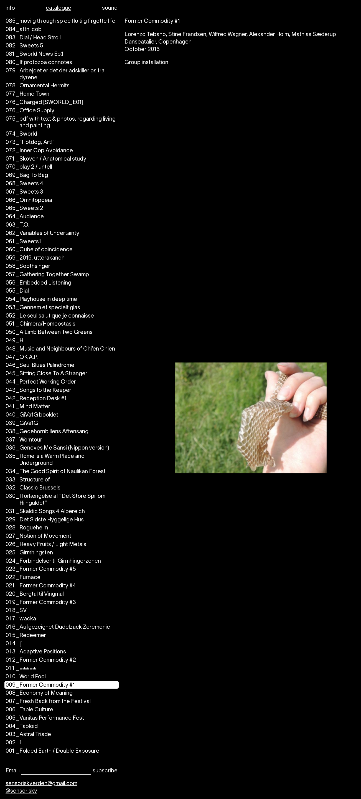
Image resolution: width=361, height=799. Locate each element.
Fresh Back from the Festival (48, 701)
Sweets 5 (24, 46)
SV (16, 610)
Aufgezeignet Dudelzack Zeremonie (58, 627)
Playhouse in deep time (41, 299)
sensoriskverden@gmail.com (41, 783)
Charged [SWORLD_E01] (44, 102)
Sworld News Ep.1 (34, 54)
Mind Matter (28, 407)
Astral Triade (28, 734)
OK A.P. (22, 357)
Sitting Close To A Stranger (46, 374)
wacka (21, 619)
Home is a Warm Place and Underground (45, 460)
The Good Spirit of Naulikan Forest (56, 471)
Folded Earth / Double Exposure (52, 751)
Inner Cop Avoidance (39, 151)
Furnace (23, 577)
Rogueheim (27, 528)
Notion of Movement (38, 536)
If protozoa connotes (39, 62)
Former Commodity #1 (40, 685)
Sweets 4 (24, 184)
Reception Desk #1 (36, 398)
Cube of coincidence (39, 250)
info (10, 8)
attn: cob (24, 29)
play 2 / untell (29, 167)
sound (110, 8)
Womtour (24, 440)
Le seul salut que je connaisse (50, 316)
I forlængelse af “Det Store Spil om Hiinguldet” (55, 500)
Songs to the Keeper (38, 390)
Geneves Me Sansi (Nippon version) (57, 448)
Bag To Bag (27, 175)
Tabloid (22, 726)
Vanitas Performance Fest (45, 718)
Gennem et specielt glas (43, 308)
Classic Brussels (33, 488)
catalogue (58, 8)
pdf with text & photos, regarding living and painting (61, 123)
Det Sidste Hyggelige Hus (45, 520)
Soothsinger (28, 266)
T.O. (17, 225)
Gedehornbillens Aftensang (47, 431)
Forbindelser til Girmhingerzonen (53, 561)
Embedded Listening (38, 283)
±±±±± (21, 668)
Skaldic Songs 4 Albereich (45, 511)
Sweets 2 (24, 208)
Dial (17, 291)
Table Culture (29, 710)
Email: (13, 770)
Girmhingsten (29, 553)
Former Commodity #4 (41, 586)
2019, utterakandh (35, 258)
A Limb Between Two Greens (49, 332)
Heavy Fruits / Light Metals (46, 544)
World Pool (26, 677)
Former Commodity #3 (41, 602)
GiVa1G (22, 423)
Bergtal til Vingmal (35, 594)
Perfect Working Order (41, 382)
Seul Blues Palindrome (40, 365)
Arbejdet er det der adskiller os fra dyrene (55, 75)
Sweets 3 (24, 192)
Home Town (27, 94)
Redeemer (26, 635)
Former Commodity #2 (41, 660)
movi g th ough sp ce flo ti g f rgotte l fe (60, 21)
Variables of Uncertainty (42, 233)
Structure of (28, 480)
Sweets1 (23, 242)
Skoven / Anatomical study (46, 159)
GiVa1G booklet (32, 415)
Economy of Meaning (39, 693)
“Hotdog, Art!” (30, 142)
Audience (25, 217)
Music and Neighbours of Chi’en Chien (60, 349)
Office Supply (30, 111)
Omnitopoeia (29, 200)
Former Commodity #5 (41, 569)
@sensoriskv (21, 791)
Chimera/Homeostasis (40, 324)
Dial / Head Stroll (33, 38)
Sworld (21, 134)
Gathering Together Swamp (47, 275)
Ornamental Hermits (38, 86)
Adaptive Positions (36, 652)
